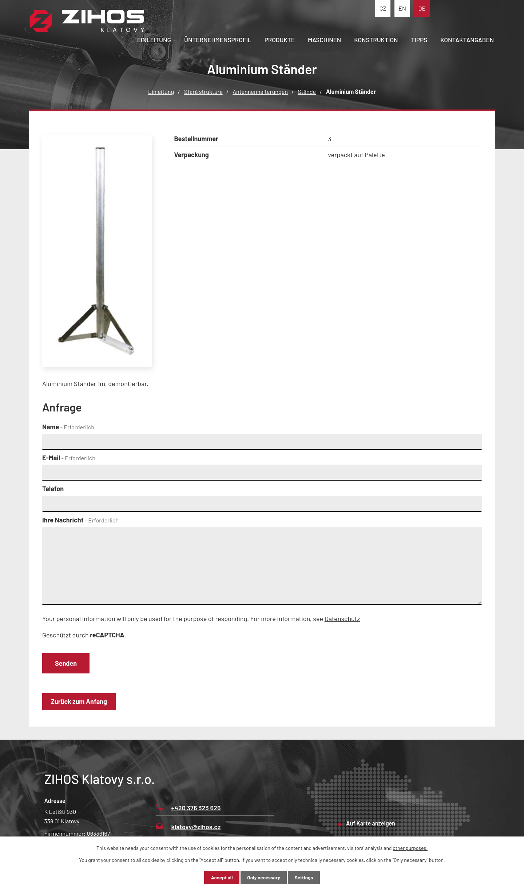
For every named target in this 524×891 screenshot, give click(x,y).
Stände (307, 91)
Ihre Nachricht (80, 520)
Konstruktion (376, 39)
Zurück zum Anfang (80, 703)
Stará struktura (203, 91)
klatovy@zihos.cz (188, 828)
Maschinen (324, 39)
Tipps (419, 39)
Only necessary (264, 877)
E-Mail (68, 458)
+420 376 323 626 (188, 809)
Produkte (280, 39)
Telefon (53, 489)
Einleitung (154, 39)
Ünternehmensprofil (217, 39)
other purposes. (410, 847)
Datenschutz (342, 618)
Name (68, 427)
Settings (307, 877)
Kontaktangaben (467, 39)
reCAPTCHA (107, 635)
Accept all (218, 877)
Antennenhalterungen (260, 91)
